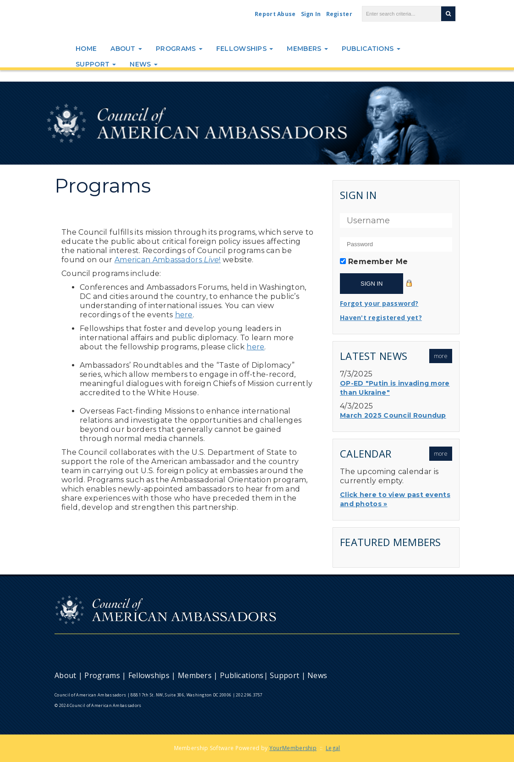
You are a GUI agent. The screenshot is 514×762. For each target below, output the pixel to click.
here (184, 314)
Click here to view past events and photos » (395, 499)
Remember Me (378, 261)
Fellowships (244, 48)
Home (86, 48)
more (441, 356)
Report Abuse (275, 14)
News (144, 64)
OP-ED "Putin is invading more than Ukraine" (395, 388)
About (126, 48)
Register (339, 14)
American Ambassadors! (168, 259)
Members (307, 48)
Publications (371, 48)
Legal (333, 748)
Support (96, 64)
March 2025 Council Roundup (393, 415)
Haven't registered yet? (381, 317)
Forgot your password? (379, 303)
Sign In (311, 14)
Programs (179, 48)
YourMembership (293, 748)
